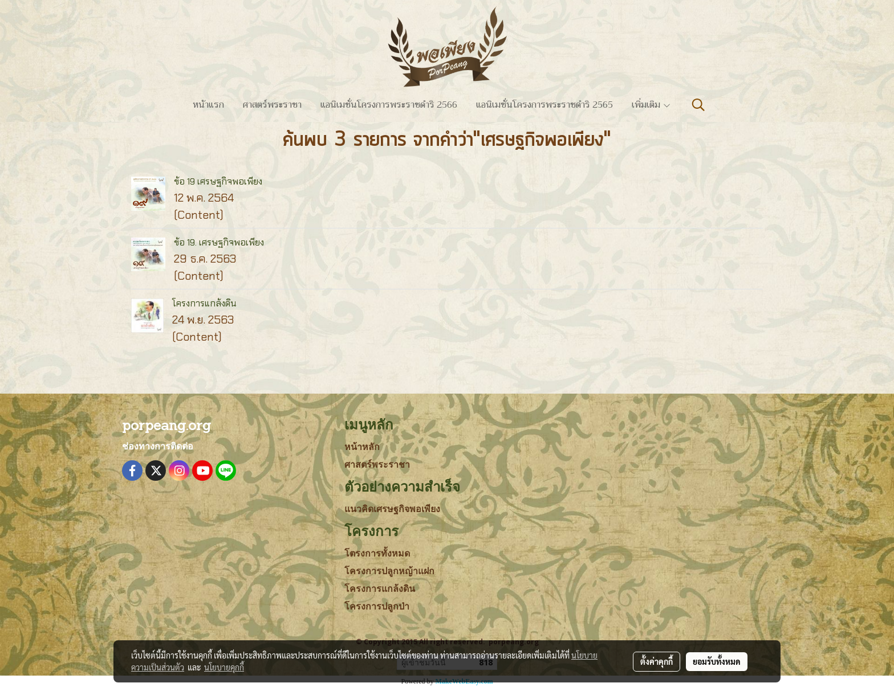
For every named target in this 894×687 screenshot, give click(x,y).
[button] (698, 105)
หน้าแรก (208, 105)
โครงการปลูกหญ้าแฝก (389, 571)
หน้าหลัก (362, 447)
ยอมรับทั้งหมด (717, 661)
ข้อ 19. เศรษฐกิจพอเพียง (219, 242)
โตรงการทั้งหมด (377, 553)
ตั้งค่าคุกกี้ (656, 661)
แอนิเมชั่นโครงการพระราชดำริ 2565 (544, 105)
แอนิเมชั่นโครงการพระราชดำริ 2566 (388, 105)
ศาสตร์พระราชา (272, 105)
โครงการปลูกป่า (376, 606)
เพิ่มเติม (651, 105)
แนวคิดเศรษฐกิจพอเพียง (392, 509)
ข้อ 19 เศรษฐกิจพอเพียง (218, 181)
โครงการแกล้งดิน (204, 303)
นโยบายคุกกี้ (224, 667)
